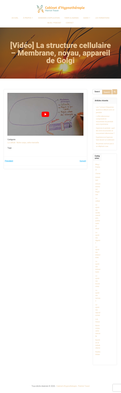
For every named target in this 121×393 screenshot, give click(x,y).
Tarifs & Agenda (71, 18)
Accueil (15, 18)
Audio (87, 18)
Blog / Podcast (54, 23)
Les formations (102, 18)
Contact (69, 23)
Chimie (97, 173)
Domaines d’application (49, 18)
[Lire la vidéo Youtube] (45, 114)
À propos (28, 18)
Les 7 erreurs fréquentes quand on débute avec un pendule (105, 109)
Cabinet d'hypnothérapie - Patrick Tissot (73, 386)
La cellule (11, 142)
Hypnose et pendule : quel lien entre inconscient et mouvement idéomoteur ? (105, 130)
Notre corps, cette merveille (28, 142)
